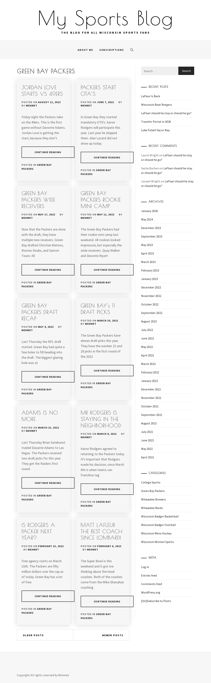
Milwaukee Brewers (153, 499)
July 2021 (147, 432)
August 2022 (149, 321)
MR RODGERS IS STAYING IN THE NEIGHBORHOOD (101, 418)
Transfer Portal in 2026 (156, 121)
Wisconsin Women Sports (157, 542)
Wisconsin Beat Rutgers (156, 104)
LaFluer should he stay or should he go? (166, 113)
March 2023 (148, 262)
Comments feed (151, 584)
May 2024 (147, 219)
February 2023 (150, 270)
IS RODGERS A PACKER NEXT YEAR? (38, 531)
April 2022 (147, 355)
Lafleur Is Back (150, 96)
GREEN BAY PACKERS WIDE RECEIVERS (38, 199)
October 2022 (149, 304)
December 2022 (151, 287)
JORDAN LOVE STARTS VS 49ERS (42, 90)
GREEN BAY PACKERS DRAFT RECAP (40, 311)
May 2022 (147, 347)
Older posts (33, 635)
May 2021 (147, 449)
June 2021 (147, 440)
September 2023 (151, 236)
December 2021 (151, 389)
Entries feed (149, 575)
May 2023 (147, 245)
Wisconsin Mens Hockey (156, 533)
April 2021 (147, 457)
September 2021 (151, 415)
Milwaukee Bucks (152, 508)
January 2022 (149, 381)
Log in (145, 567)
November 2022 (151, 296)
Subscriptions (111, 50)
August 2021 (149, 423)
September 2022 (151, 313)
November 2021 (151, 398)
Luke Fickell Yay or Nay (155, 130)
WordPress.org (150, 592)
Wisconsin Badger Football (158, 525)
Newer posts (112, 635)
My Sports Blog (106, 17)
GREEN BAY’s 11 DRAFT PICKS (98, 308)
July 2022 (147, 330)
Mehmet (31, 105)
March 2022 (148, 364)
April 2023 (147, 253)
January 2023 (149, 279)
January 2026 (149, 211)
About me (85, 50)
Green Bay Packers (153, 491)
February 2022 (150, 372)
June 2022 (147, 338)
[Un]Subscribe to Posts (156, 601)
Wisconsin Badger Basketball (160, 516)
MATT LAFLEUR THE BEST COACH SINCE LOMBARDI (102, 531)
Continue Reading (48, 152)
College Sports (150, 482)
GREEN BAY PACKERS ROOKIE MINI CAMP (101, 199)
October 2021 (149, 406)
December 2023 (151, 228)
